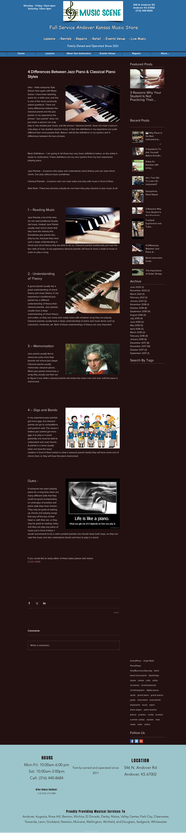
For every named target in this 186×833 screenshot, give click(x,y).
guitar (133, 700)
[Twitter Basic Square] (136, 741)
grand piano (143, 695)
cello (148, 680)
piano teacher (150, 709)
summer (159, 714)
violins (147, 724)
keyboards (135, 705)
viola (157, 719)
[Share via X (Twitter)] (36, 603)
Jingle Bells (148, 660)
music (145, 705)
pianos (133, 714)
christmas (134, 685)
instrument (142, 700)
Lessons (50, 39)
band (156, 670)
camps (141, 680)
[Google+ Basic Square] (141, 741)
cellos (155, 680)
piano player (136, 709)
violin (139, 724)
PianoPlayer (135, 665)
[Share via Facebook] (29, 603)
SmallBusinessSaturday (141, 670)
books (133, 680)
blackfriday (154, 675)
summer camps (137, 719)
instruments (155, 700)
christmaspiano (137, 690)
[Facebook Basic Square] (132, 741)
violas (133, 724)
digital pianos (152, 690)
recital (150, 714)
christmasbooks (148, 685)
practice (142, 714)
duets (133, 695)
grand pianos (157, 695)
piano (152, 705)
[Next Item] (159, 78)
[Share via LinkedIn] (44, 603)
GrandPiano (135, 660)
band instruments (138, 675)
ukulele (150, 719)
